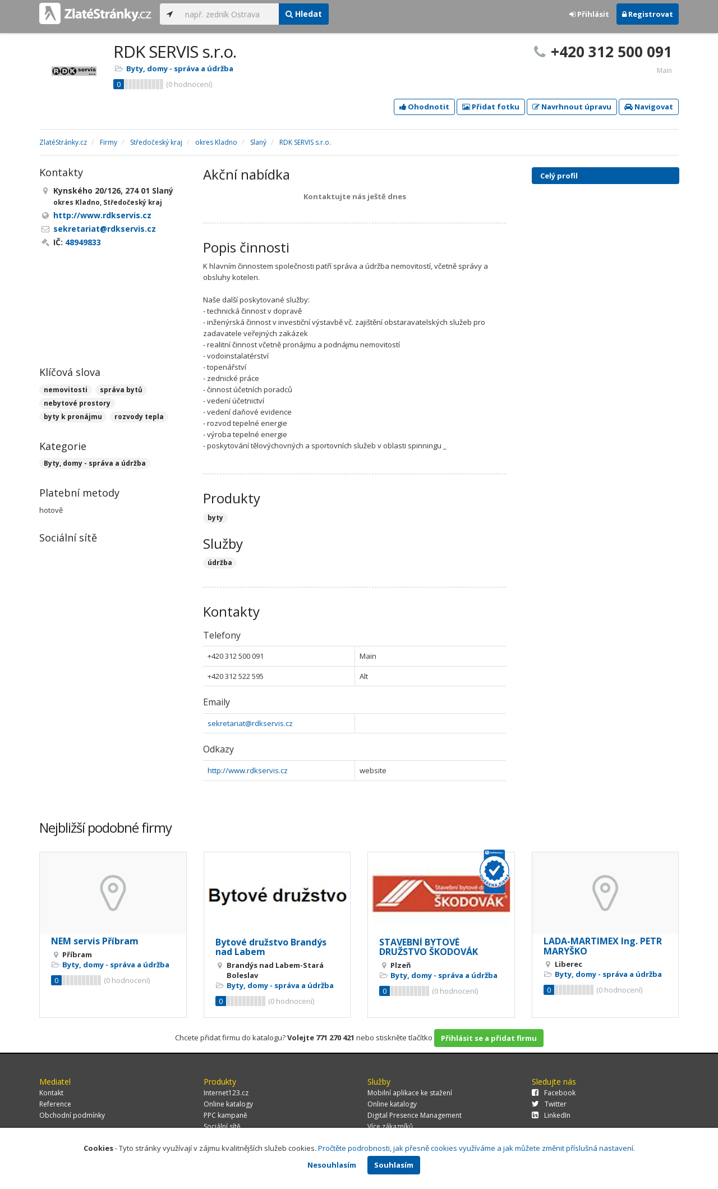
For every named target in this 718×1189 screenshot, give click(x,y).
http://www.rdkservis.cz (248, 770)
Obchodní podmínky (72, 1115)
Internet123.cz (226, 1093)
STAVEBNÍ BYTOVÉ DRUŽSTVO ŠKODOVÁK (428, 947)
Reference (55, 1104)
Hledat (304, 13)
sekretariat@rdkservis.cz (250, 723)
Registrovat (647, 14)
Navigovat (648, 107)
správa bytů (121, 389)
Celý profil (559, 176)
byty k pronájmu (73, 416)
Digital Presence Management (414, 1115)
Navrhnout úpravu (571, 107)
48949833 (83, 242)
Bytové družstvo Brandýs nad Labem (270, 947)
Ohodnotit (424, 107)
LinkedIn (551, 1115)
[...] (229, 14)
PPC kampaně (225, 1115)
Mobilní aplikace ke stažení (409, 1093)
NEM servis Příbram (95, 941)
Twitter (549, 1104)
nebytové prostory (77, 403)
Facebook (554, 1093)
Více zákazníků (390, 1126)
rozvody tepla (139, 416)
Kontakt (51, 1093)
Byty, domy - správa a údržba (179, 68)
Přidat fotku (490, 107)
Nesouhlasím (331, 1165)
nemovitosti (66, 389)
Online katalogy (228, 1104)
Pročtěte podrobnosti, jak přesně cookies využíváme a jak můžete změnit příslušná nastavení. (476, 1148)
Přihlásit (589, 14)
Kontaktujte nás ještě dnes (354, 196)
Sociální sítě (222, 1126)
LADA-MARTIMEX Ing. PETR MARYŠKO (603, 946)
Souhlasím (393, 1165)
